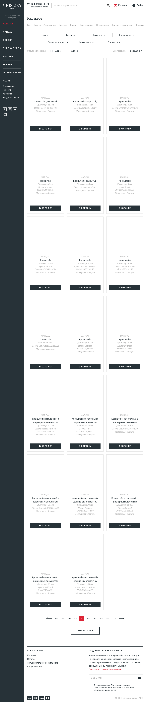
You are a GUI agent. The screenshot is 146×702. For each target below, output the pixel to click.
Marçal (7, 32)
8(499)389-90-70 (40, 4)
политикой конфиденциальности (114, 688)
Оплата (31, 659)
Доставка (31, 655)
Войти (140, 5)
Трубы (37, 25)
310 (101, 618)
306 (75, 618)
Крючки (63, 25)
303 (56, 618)
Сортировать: (119, 51)
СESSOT (8, 40)
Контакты (7, 94)
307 (82, 618)
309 (95, 618)
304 (62, 618)
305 (69, 618)
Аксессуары (49, 25)
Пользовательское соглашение (42, 663)
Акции (7, 81)
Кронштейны (86, 25)
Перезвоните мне (39, 7)
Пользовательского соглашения (105, 669)
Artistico (9, 56)
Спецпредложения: (36, 51)
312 (114, 618)
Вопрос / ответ (34, 666)
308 (88, 618)
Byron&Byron (12, 48)
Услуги (7, 64)
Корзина (122, 5)
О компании (8, 86)
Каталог (8, 24)
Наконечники (102, 25)
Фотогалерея (12, 72)
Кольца (73, 25)
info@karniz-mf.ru (11, 97)
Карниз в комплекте (122, 25)
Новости (7, 90)
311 (107, 618)
